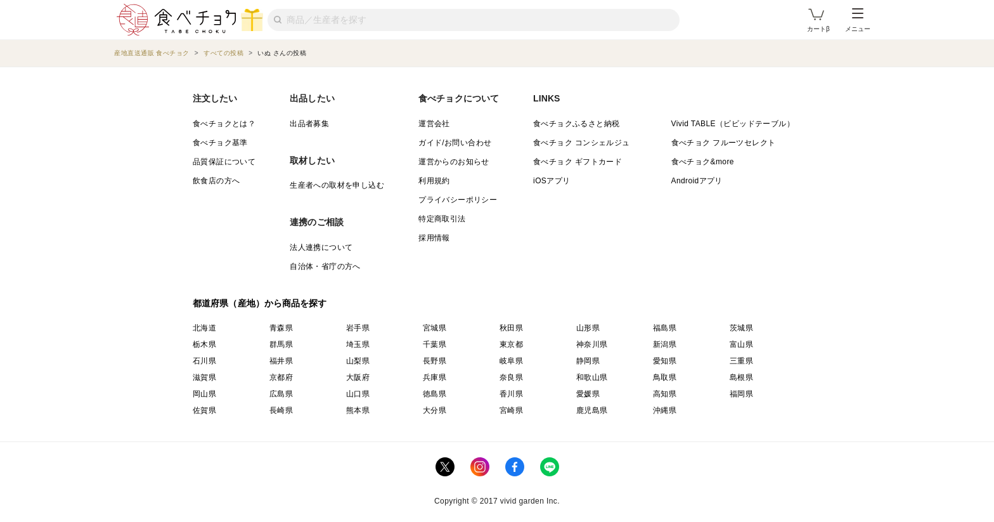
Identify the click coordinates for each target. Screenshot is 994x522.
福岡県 (741, 393)
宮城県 (434, 327)
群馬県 (281, 344)
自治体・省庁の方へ (325, 266)
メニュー (857, 20)
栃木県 (204, 344)
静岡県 (588, 360)
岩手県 (358, 327)
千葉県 (434, 344)
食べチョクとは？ (224, 123)
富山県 (741, 344)
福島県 (664, 327)
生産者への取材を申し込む (337, 185)
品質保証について (224, 161)
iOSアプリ (551, 180)
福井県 (281, 360)
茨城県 (741, 327)
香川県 (511, 393)
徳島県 (434, 393)
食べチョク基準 (220, 142)
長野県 (434, 360)
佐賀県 (204, 410)
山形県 (588, 327)
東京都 (511, 344)
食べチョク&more (702, 161)
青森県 (281, 327)
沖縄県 (664, 410)
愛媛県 (588, 393)
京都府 (281, 377)
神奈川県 (592, 344)
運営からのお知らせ (453, 161)
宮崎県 (511, 410)
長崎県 (281, 410)
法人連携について (321, 247)
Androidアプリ (697, 180)
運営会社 (434, 123)
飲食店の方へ (216, 180)
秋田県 (511, 327)
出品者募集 (309, 123)
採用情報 (434, 237)
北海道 (204, 327)
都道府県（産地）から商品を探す (260, 303)
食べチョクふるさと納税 (576, 123)
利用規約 (434, 180)
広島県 (281, 393)
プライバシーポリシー (457, 199)
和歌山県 (592, 377)
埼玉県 (358, 344)
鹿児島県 (592, 410)
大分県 (434, 410)
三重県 (741, 360)
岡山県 (204, 393)
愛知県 (664, 360)
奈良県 (511, 377)
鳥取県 (664, 377)
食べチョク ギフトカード (577, 161)
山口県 (358, 393)
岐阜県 (511, 360)
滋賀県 (204, 377)
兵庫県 (434, 377)
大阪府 (358, 377)
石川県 (204, 360)
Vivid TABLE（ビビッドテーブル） (732, 123)
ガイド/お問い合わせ (454, 142)
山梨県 (358, 360)
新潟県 (664, 344)
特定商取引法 (441, 218)
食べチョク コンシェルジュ (581, 142)
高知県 (664, 393)
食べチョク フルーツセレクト (723, 142)
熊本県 (358, 410)
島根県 (741, 377)
